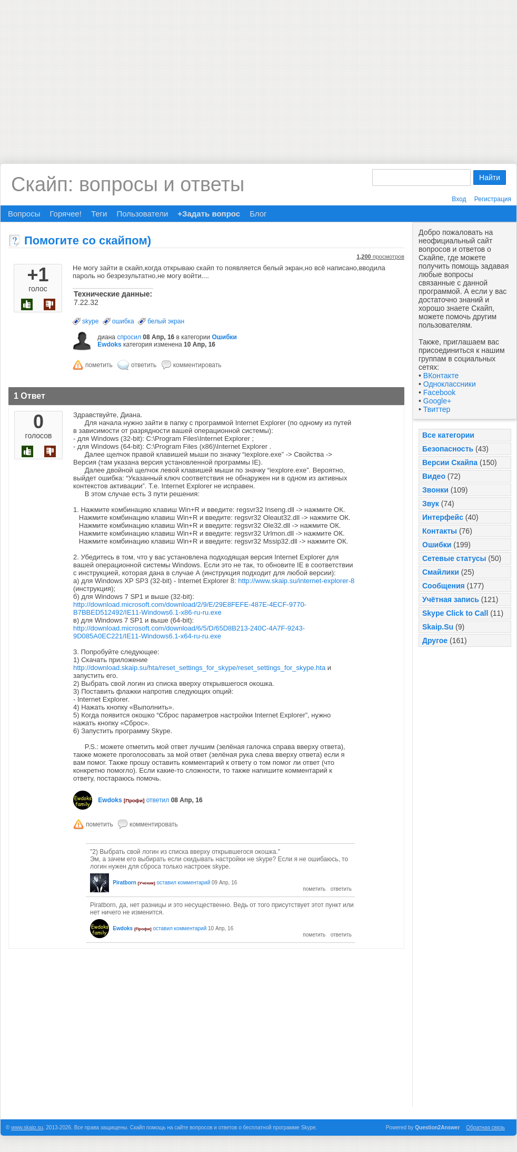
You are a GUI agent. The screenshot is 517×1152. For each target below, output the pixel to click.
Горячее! (65, 213)
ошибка (123, 321)
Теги (99, 213)
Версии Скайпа (450, 462)
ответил (158, 800)
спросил (129, 337)
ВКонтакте (441, 375)
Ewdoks (109, 344)
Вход (459, 199)
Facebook (439, 392)
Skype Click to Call (455, 613)
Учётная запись (450, 599)
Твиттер (436, 409)
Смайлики (440, 572)
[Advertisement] (258, 73)
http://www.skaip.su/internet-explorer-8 (296, 581)
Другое (435, 640)
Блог (258, 213)
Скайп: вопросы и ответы (127, 184)
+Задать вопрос (208, 213)
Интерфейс (442, 517)
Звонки (435, 490)
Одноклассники (449, 384)
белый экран (165, 321)
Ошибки (436, 544)
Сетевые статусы (454, 558)
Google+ (437, 401)
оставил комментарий (184, 882)
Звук (430, 503)
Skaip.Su (437, 627)
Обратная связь (485, 1127)
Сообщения (443, 586)
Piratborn (124, 882)
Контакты (439, 531)
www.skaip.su (27, 1127)
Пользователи (142, 213)
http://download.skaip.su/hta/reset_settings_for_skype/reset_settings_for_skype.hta (199, 668)
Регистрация (492, 199)
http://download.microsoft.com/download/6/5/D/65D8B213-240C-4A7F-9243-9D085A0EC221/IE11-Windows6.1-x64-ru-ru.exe (189, 632)
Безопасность (447, 449)
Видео (433, 476)
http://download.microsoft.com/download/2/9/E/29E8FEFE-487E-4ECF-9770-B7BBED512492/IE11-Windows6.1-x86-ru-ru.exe (189, 608)
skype (90, 321)
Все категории (448, 435)
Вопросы (24, 213)
